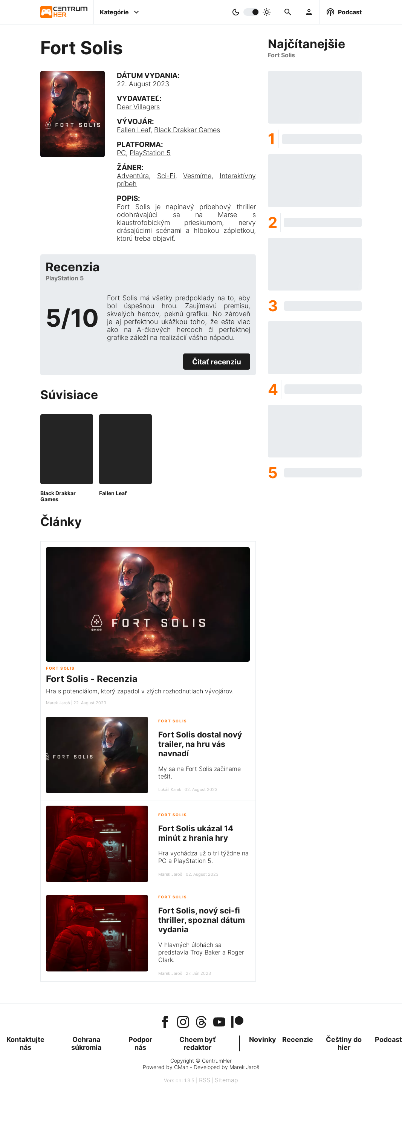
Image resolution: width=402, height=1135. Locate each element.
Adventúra (133, 176)
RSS (204, 1080)
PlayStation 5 (150, 153)
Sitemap (226, 1080)
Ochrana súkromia (86, 1043)
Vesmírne (197, 176)
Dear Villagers (138, 107)
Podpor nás (140, 1043)
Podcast (388, 1039)
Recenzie (297, 1039)
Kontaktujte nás (25, 1043)
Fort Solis (60, 668)
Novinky (262, 1039)
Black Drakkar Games (187, 130)
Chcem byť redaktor (197, 1043)
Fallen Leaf (133, 130)
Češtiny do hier (344, 1043)
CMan (181, 1067)
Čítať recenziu (216, 361)
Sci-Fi (166, 176)
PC (121, 153)
